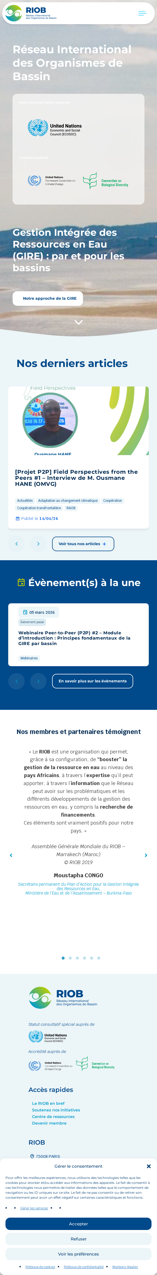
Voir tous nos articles (83, 544)
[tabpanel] (78, 823)
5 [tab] (93, 958)
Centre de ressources (53, 1116)
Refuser (79, 1257)
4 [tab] (86, 958)
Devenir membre (49, 1123)
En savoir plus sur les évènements (93, 681)
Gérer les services (34, 1227)
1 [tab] (64, 958)
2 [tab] (71, 958)
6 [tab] (100, 958)
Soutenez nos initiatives (56, 1110)
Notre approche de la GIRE (49, 298)
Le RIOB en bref (48, 1103)
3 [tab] (78, 958)
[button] (149, 1184)
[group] (78, 457)
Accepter (78, 1242)
